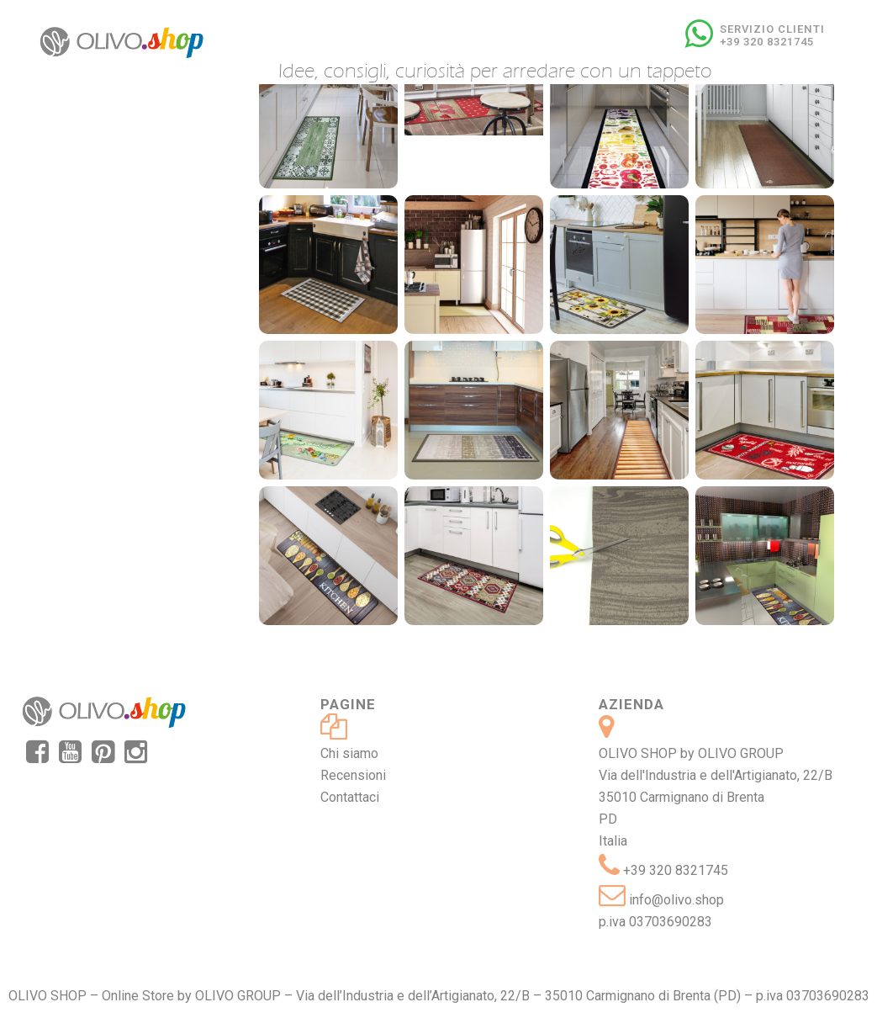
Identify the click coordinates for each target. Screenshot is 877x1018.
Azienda (631, 704)
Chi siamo (349, 753)
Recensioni (353, 775)
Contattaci (349, 797)
